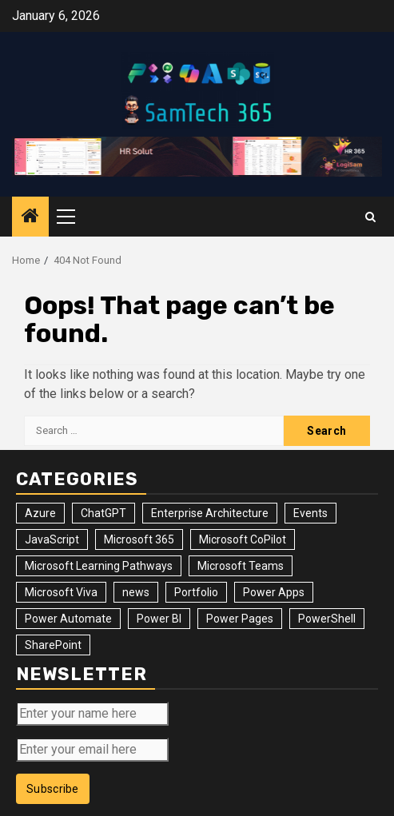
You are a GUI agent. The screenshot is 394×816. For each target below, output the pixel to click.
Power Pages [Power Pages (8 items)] (239, 618)
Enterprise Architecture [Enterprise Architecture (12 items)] (210, 513)
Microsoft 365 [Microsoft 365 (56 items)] (139, 539)
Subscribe (52, 788)
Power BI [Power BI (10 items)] (159, 618)
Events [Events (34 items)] (310, 513)
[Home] (30, 217)
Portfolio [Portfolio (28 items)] (196, 592)
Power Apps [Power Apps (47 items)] (273, 592)
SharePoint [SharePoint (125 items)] (53, 645)
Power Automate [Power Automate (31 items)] (68, 618)
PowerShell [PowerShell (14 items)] (327, 618)
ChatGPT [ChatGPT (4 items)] (103, 513)
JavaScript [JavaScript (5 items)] (52, 539)
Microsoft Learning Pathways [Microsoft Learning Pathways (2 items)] (99, 565)
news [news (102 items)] (135, 592)
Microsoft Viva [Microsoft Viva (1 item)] (61, 592)
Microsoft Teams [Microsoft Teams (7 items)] (240, 565)
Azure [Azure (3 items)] (40, 513)
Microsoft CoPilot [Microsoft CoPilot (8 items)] (242, 539)
